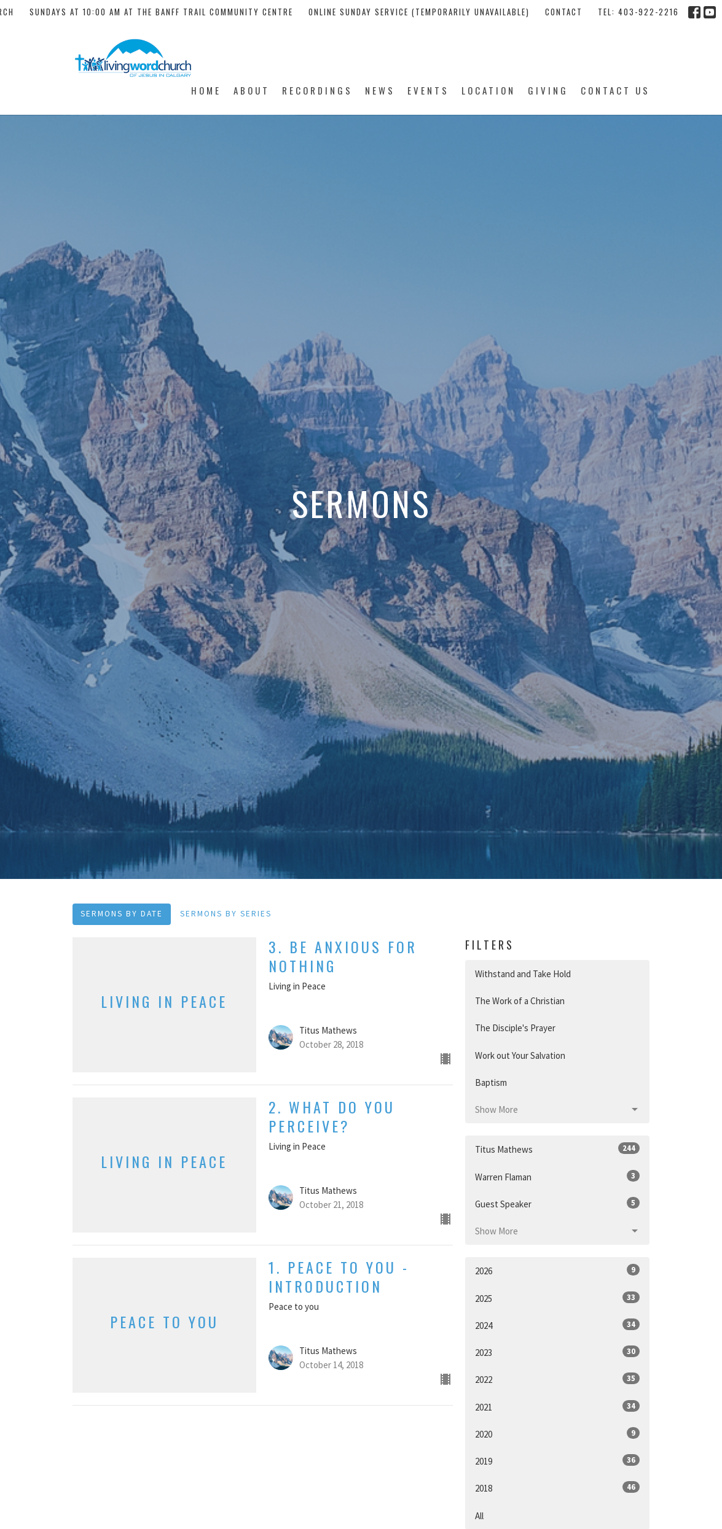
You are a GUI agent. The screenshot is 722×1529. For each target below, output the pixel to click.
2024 (557, 1324)
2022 (557, 1378)
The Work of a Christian (520, 1001)
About (251, 90)
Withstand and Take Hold (523, 974)
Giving (548, 90)
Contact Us (615, 90)
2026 (557, 1270)
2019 (557, 1460)
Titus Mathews (557, 1148)
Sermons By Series (226, 913)
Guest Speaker (557, 1203)
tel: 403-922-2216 (638, 12)
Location (488, 90)
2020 (557, 1433)
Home (206, 90)
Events (428, 90)
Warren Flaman (557, 1176)
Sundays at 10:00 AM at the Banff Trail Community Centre (161, 12)
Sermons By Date (121, 913)
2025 (557, 1297)
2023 (557, 1351)
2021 (557, 1406)
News (380, 90)
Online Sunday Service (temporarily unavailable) (419, 12)
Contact (564, 12)
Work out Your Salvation (520, 1055)
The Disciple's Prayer (515, 1028)
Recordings (317, 90)
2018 (557, 1487)
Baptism (491, 1082)
